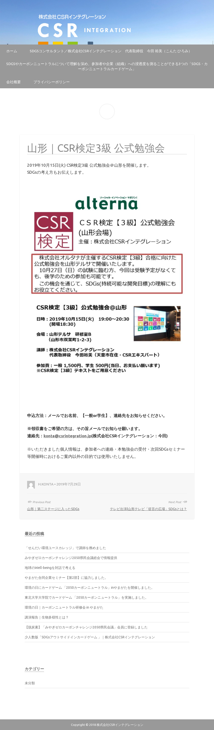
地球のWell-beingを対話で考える (50, 568)
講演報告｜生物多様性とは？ (47, 617)
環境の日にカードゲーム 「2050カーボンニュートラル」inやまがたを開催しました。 (89, 587)
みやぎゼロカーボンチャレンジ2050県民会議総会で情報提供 (71, 558)
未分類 (30, 683)
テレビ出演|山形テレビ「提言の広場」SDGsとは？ (148, 509)
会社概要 (13, 82)
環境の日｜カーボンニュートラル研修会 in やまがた (64, 607)
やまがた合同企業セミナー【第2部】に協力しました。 (66, 578)
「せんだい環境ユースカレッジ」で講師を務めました (65, 548)
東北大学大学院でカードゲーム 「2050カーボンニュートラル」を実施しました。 (86, 597)
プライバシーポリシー (51, 82)
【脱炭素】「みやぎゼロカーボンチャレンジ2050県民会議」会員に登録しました (86, 627)
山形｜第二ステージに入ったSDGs (53, 509)
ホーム (11, 51)
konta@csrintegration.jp (67, 435)
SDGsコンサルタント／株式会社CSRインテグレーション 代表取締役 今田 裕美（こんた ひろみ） (111, 51)
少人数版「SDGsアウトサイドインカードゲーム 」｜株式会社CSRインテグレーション (90, 637)
